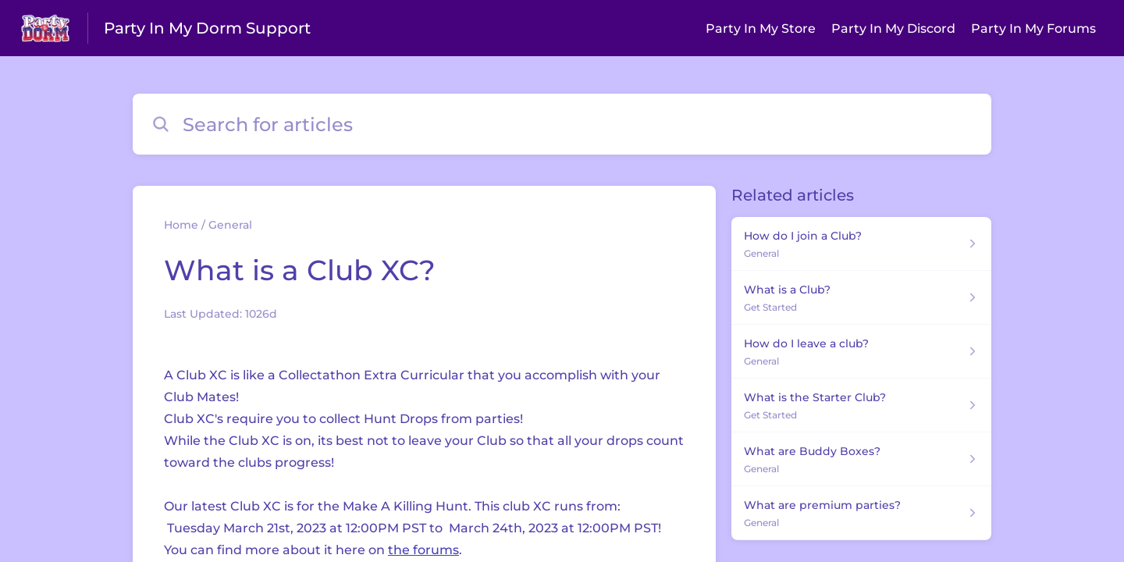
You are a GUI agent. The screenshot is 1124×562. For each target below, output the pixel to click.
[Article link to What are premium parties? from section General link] (861, 513)
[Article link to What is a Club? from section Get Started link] (861, 298)
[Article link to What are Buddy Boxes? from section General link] (861, 459)
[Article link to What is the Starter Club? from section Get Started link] (861, 405)
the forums (423, 549)
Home (181, 225)
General (230, 225)
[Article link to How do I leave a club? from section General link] (861, 352)
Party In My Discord (893, 28)
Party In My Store (761, 28)
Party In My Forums (1033, 28)
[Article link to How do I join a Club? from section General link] (861, 244)
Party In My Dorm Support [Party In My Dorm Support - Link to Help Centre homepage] (207, 28)
